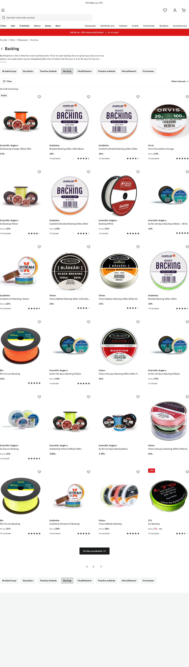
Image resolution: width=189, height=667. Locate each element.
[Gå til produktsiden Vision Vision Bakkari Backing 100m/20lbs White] (119, 263)
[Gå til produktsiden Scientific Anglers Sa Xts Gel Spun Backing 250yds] (69, 338)
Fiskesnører (22, 34)
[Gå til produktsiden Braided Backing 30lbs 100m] (168, 263)
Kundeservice (180, 20)
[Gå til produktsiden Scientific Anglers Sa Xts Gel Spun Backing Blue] (119, 413)
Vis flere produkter (94, 543)
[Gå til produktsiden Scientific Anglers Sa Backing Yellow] (20, 188)
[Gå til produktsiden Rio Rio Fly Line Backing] (20, 338)
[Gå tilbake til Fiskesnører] (2, 43)
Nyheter (123, 20)
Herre (37, 20)
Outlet (135, 20)
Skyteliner (27, 66)
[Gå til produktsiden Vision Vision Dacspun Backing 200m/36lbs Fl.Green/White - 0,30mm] (119, 338)
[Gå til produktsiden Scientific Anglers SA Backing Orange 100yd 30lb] (20, 113)
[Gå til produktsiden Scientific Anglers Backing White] (119, 188)
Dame (48, 20)
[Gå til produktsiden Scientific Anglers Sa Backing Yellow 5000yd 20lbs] (69, 413)
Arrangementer (86, 612)
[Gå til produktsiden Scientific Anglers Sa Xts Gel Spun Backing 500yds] (168, 338)
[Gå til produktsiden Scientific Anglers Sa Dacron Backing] (20, 413)
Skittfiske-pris (107, 20)
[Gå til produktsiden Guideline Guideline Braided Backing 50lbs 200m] (69, 188)
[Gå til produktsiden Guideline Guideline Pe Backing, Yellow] (20, 263)
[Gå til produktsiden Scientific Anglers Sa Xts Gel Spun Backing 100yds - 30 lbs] (168, 188)
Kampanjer (90, 20)
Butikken (164, 20)
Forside (3, 34)
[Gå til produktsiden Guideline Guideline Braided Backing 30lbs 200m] (119, 113)
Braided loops (9, 66)
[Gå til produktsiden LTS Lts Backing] (168, 488)
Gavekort (44, 603)
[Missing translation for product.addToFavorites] (39, 89)
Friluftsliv (24, 20)
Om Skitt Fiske (86, 599)
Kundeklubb (85, 630)
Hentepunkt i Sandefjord (12, 608)
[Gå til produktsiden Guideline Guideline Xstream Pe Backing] (69, 488)
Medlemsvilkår (86, 635)
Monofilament (127, 66)
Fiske (3, 20)
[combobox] (91, 12)
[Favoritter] (161, 12)
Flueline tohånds (47, 66)
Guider (3, 603)
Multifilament (83, 66)
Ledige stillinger (87, 603)
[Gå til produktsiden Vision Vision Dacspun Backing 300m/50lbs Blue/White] (168, 413)
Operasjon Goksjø (88, 617)
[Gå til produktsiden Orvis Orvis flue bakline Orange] (168, 113)
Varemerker (149, 20)
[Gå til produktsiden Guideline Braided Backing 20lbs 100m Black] (69, 113)
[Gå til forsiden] (13, 12)
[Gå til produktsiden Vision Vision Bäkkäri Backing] (119, 488)
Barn (57, 20)
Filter (7, 76)
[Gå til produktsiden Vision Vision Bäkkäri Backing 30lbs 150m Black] (69, 263)
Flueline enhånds (105, 66)
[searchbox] (93, 12)
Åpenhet (83, 626)
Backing (66, 66)
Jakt (12, 20)
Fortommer (146, 66)
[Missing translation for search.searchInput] (47, 12)
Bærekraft (84, 621)
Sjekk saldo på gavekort (11, 612)
